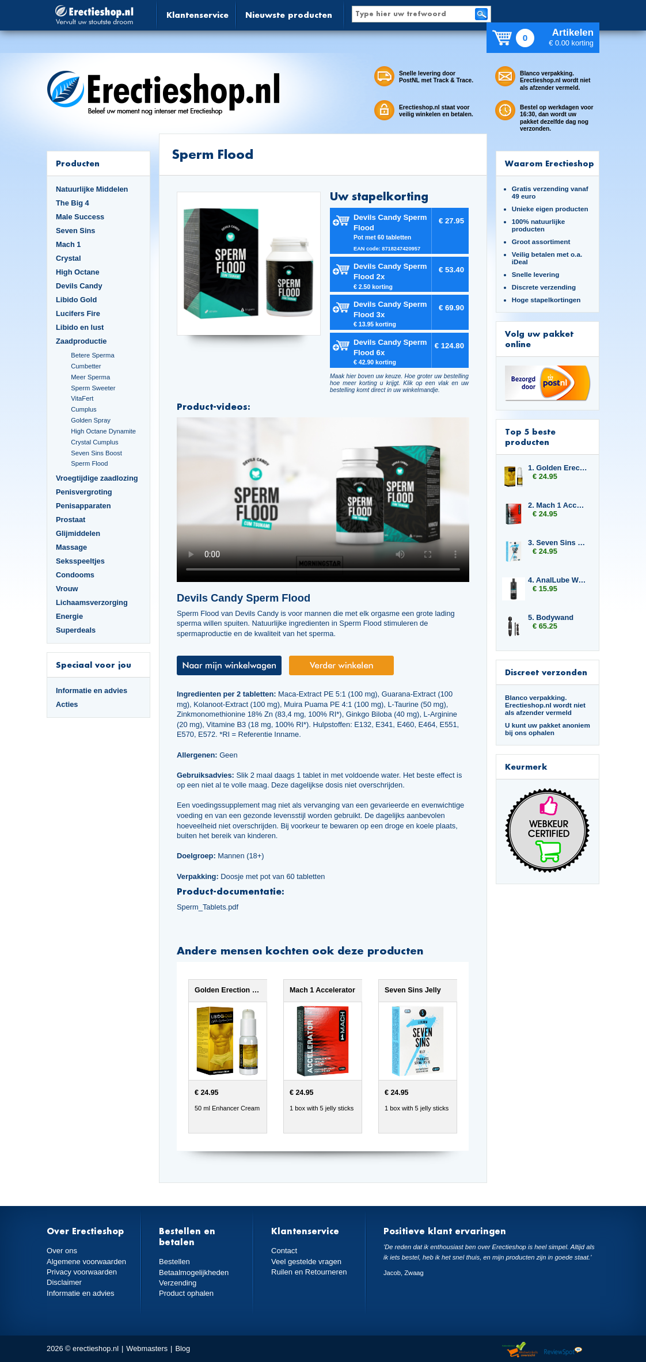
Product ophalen (185, 1292)
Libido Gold (76, 299)
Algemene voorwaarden (86, 1261)
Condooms (75, 574)
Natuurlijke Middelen (92, 189)
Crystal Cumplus (94, 442)
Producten (78, 163)
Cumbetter (86, 366)
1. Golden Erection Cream (558, 467)
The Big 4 (72, 203)
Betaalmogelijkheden (193, 1272)
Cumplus (83, 409)
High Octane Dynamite (103, 431)
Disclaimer (64, 1281)
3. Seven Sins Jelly (558, 542)
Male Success (80, 216)
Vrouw (67, 588)
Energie (69, 616)
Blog (182, 1348)
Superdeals (76, 630)
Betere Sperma (92, 355)
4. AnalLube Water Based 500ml (558, 580)
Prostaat (70, 519)
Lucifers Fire (78, 313)
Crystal (68, 258)
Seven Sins (75, 230)
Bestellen (174, 1261)
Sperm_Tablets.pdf (207, 907)
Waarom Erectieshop (549, 163)
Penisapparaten (83, 505)
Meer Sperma (90, 377)
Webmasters (147, 1348)
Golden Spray (91, 420)
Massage (71, 547)
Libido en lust (80, 327)
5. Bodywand (550, 617)
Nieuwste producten (288, 15)
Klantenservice (197, 15)
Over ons (62, 1250)
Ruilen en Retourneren (308, 1271)
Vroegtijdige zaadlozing (97, 478)
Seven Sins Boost (96, 453)
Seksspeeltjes (80, 561)
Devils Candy (79, 285)
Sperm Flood (89, 463)
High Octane (78, 272)
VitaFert (82, 398)
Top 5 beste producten (530, 437)
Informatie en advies (91, 690)
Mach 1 (68, 244)
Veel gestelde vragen (305, 1261)
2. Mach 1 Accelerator (558, 505)
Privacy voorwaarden (81, 1271)
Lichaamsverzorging (92, 602)
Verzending (177, 1282)
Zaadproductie (81, 341)
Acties (67, 704)
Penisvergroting (84, 492)
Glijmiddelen (78, 533)
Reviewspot (563, 1350)
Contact (284, 1250)
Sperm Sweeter (93, 388)
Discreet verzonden (546, 672)
